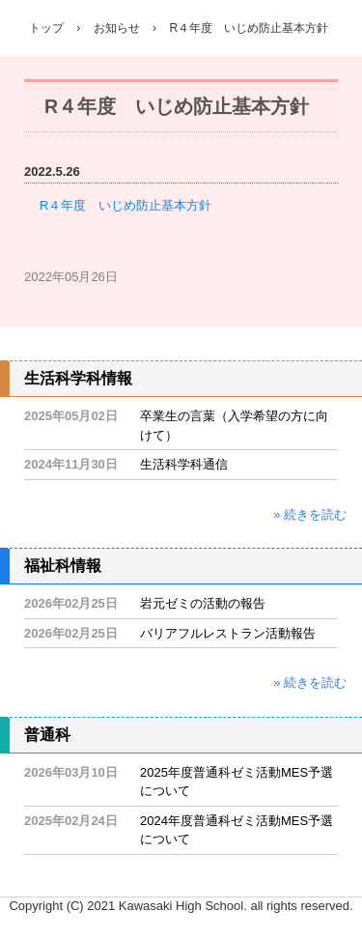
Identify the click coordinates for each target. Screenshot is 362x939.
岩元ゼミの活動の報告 (202, 603)
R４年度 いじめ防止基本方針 (125, 205)
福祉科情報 (62, 565)
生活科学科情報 (78, 378)
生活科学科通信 (184, 464)
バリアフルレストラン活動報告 (228, 633)
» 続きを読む (310, 514)
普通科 (47, 734)
